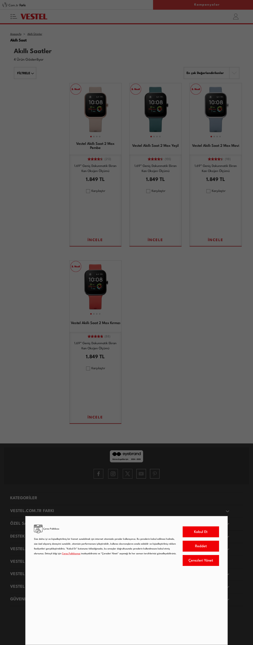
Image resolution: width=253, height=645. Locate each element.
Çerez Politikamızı (71, 554)
